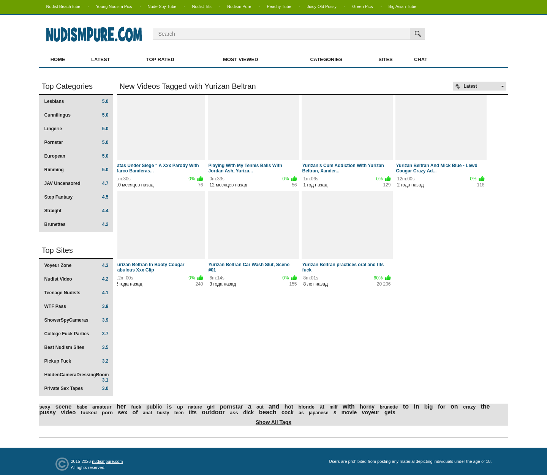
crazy (469, 407)
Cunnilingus (76, 115)
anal (147, 412)
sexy (45, 407)
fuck (136, 407)
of (135, 412)
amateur (102, 407)
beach (267, 412)
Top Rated (160, 59)
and (274, 406)
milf (333, 407)
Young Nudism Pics (114, 6)
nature (195, 407)
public (154, 407)
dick (248, 412)
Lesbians (76, 101)
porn (107, 412)
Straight (76, 210)
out (260, 407)
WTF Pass (76, 306)
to (406, 406)
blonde (306, 407)
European (76, 156)
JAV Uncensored (76, 183)
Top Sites (57, 250)
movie (349, 412)
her (121, 406)
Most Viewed (240, 59)
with (349, 406)
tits (193, 412)
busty (163, 412)
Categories (326, 59)
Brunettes (76, 224)
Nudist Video (76, 279)
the (485, 406)
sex (122, 412)
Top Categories (67, 86)
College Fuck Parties (76, 333)
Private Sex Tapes (76, 388)
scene (63, 406)
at (321, 407)
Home (58, 59)
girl (211, 407)
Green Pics (362, 6)
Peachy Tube (279, 6)
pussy (48, 412)
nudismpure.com (107, 461)
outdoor (213, 412)
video (68, 412)
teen (179, 412)
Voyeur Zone (76, 265)
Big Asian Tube (402, 6)
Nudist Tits (201, 6)
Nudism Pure (239, 6)
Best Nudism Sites (76, 347)
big (428, 406)
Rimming (76, 169)
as (301, 412)
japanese (318, 412)
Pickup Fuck (76, 361)
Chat (420, 59)
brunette (388, 407)
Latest (100, 59)
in (416, 406)
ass (234, 412)
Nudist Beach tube (63, 6)
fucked (89, 412)
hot (289, 406)
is (169, 406)
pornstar (231, 406)
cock (287, 412)
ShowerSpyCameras (76, 320)
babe (82, 407)
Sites (385, 59)
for (442, 406)
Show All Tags (273, 422)
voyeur (370, 412)
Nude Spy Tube (162, 6)
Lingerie (76, 128)
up (180, 407)
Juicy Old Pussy (322, 6)
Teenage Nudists (76, 292)
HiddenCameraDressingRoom (76, 377)
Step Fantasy (76, 197)
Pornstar (76, 142)
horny (367, 407)
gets (389, 412)
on (454, 406)
